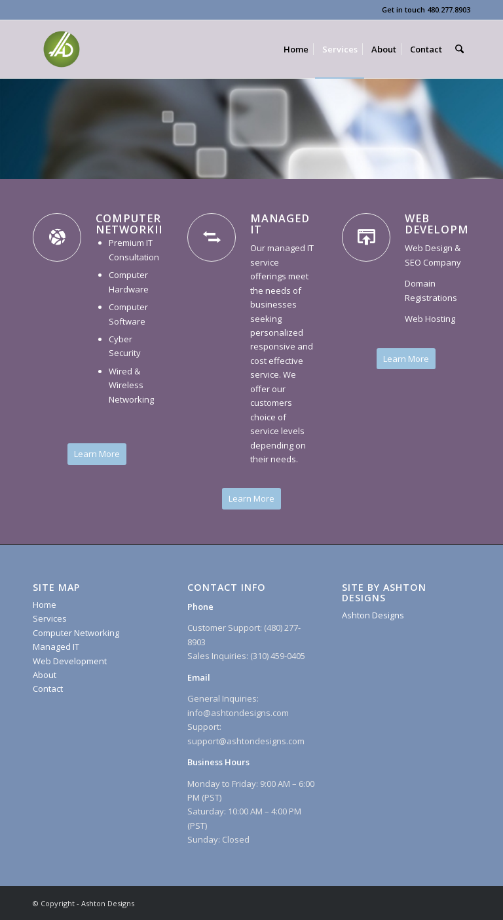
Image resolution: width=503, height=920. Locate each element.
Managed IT (56, 646)
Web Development (70, 661)
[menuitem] (296, 49)
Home (44, 604)
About (44, 675)
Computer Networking (76, 633)
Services (50, 618)
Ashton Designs (373, 615)
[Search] (459, 49)
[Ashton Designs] (61, 49)
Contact (48, 688)
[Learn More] (96, 454)
